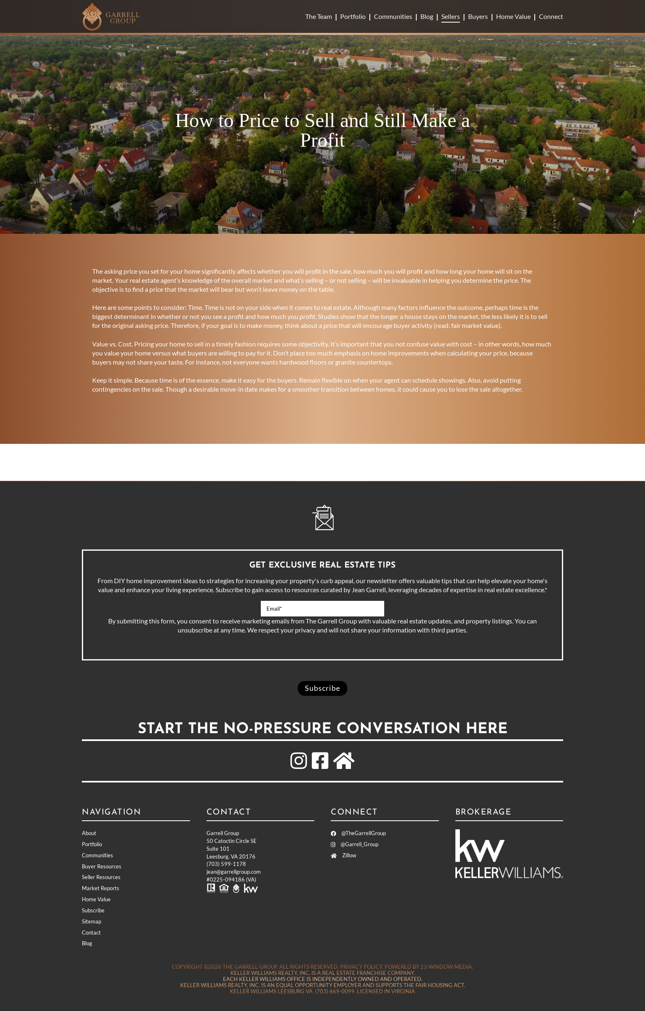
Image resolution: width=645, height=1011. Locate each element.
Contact (91, 932)
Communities (393, 16)
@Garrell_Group (354, 844)
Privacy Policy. (361, 966)
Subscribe (93, 910)
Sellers (450, 16)
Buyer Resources (101, 866)
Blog (426, 16)
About (89, 833)
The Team (318, 16)
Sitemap (91, 921)
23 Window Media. (446, 966)
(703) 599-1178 (226, 864)
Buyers (478, 16)
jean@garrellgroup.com (233, 871)
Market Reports (100, 888)
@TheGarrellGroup (358, 833)
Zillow (343, 855)
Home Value (513, 16)
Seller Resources (101, 877)
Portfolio (353, 16)
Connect (551, 16)
